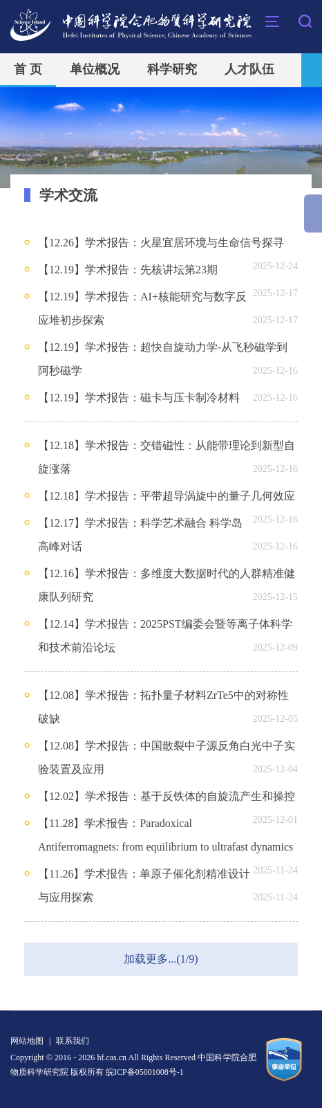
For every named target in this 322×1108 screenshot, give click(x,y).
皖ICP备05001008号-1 (145, 1072)
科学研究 (172, 69)
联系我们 (72, 1041)
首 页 (28, 69)
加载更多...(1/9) (161, 959)
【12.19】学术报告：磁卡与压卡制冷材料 (139, 397)
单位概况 (95, 69)
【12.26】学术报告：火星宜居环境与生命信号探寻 (161, 242)
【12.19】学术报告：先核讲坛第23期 (128, 269)
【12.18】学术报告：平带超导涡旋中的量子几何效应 (166, 496)
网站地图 (27, 1041)
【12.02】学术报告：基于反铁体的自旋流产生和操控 (166, 796)
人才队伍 (249, 69)
